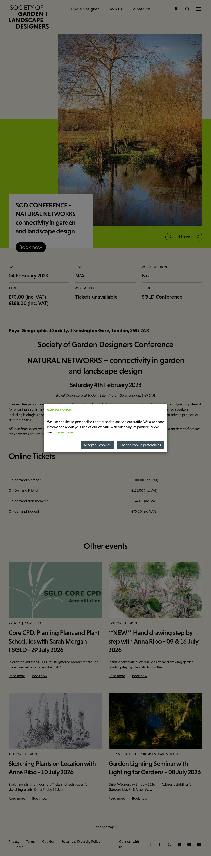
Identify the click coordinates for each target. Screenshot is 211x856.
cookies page (63, 432)
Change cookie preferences (140, 445)
